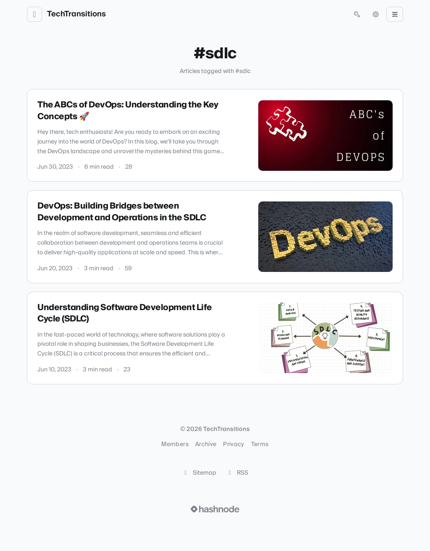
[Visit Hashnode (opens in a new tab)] (215, 509)
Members (174, 444)
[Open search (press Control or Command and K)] (356, 14)
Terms (260, 444)
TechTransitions (76, 14)
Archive (205, 444)
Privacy (233, 444)
